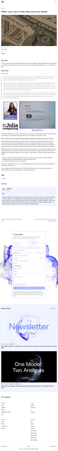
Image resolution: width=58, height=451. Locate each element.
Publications (33, 437)
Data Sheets (34, 433)
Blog (32, 421)
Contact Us (4, 426)
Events (32, 423)
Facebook (33, 407)
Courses (32, 428)
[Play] (29, 116)
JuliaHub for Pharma (6, 412)
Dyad (2, 405)
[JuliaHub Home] (29, 397)
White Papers (34, 435)
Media (2, 423)
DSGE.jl (17, 163)
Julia (2, 414)
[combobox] (29, 266)
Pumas (2, 409)
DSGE (48, 65)
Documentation (34, 440)
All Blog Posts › (53, 308)
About (2, 421)
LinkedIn (32, 405)
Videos (32, 426)
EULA (28, 446)
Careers (3, 428)
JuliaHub (3, 407)
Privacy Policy (4, 446)
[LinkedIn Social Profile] (3, 193)
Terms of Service (53, 446)
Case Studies (34, 430)
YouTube (33, 412)
